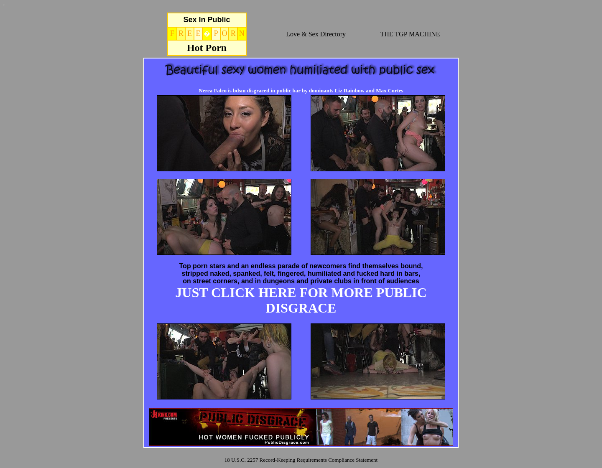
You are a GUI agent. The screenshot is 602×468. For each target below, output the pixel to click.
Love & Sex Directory (316, 34)
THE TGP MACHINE (410, 34)
